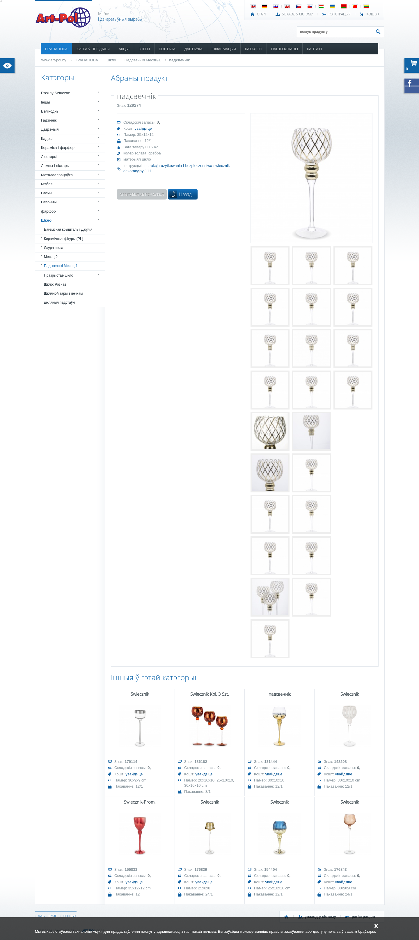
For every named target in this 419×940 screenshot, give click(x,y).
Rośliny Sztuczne (55, 93)
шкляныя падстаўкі (59, 302)
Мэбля (46, 184)
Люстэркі (48, 156)
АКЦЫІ (124, 48)
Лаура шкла (53, 248)
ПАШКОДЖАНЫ (284, 48)
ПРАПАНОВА (56, 48)
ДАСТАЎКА (193, 48)
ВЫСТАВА (167, 48)
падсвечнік (179, 60)
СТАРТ (262, 14)
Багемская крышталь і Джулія (68, 229)
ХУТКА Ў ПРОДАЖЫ (93, 48)
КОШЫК (372, 14)
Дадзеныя (49, 129)
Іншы (45, 102)
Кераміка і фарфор (57, 147)
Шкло (111, 60)
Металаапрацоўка (57, 175)
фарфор (48, 211)
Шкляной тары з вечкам (63, 293)
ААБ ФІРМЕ (47, 915)
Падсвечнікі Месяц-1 (143, 60)
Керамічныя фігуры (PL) (63, 239)
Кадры (46, 138)
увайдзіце (143, 128)
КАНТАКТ (314, 48)
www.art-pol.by (53, 60)
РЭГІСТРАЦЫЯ (340, 14)
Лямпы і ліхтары (55, 165)
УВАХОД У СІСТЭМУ (297, 14)
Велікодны (50, 111)
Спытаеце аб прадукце (142, 194)
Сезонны (48, 202)
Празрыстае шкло (58, 275)
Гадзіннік (48, 120)
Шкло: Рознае (55, 284)
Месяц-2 (51, 257)
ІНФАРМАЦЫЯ (224, 48)
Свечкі (46, 193)
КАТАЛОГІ (253, 48)
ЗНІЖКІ (144, 48)
